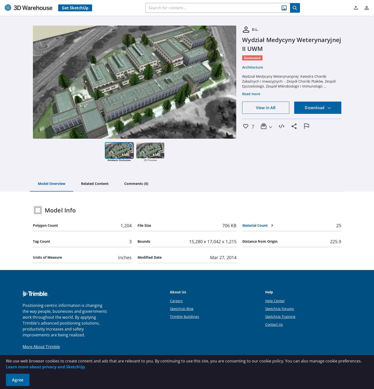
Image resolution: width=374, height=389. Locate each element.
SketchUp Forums (279, 308)
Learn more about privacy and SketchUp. (46, 367)
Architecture (252, 67)
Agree (17, 380)
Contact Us (274, 324)
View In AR (266, 107)
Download (318, 107)
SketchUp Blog (182, 308)
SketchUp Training (280, 316)
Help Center (275, 301)
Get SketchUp (75, 8)
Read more (251, 93)
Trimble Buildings (184, 316)
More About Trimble (41, 346)
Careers (176, 301)
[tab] (51, 184)
